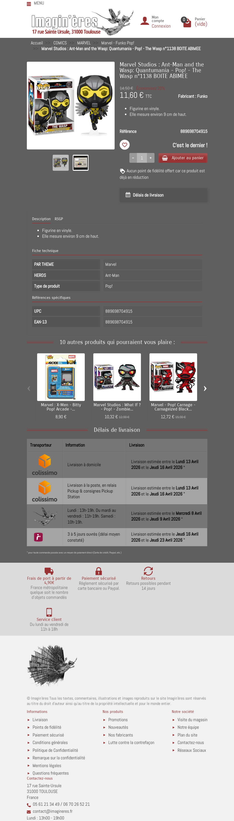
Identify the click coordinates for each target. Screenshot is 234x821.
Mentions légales (47, 734)
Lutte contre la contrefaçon (131, 711)
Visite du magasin (192, 688)
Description (41, 219)
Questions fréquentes (51, 741)
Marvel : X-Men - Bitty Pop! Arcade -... (61, 407)
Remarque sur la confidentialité (59, 726)
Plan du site (187, 703)
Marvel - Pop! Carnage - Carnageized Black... (173, 407)
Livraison (40, 688)
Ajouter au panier (180, 158)
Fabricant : (187, 96)
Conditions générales (50, 711)
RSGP (59, 219)
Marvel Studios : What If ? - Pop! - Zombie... (117, 407)
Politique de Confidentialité (55, 718)
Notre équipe (188, 696)
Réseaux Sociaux (192, 718)
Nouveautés (118, 696)
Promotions (118, 688)
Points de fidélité (47, 696)
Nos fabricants (120, 703)
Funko (202, 96)
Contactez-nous (191, 711)
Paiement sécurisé (48, 703)
